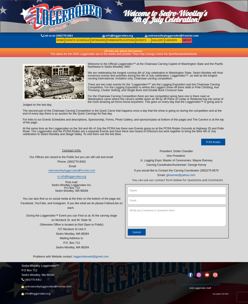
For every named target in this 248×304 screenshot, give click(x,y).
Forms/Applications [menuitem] (121, 40)
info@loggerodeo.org (117, 36)
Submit (137, 232)
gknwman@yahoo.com (180, 175)
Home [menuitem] (60, 40)
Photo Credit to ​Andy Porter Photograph (200, 284)
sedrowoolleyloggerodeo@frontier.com (172, 36)
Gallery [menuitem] (158, 40)
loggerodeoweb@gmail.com (91, 256)
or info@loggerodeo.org (71, 176)
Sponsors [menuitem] (98, 40)
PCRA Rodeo (213, 142)
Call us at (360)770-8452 (57, 36)
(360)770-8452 (31, 280)
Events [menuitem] (141, 40)
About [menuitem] (187, 40)
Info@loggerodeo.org (36, 294)
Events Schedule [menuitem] (77, 40)
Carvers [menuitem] (171, 40)
